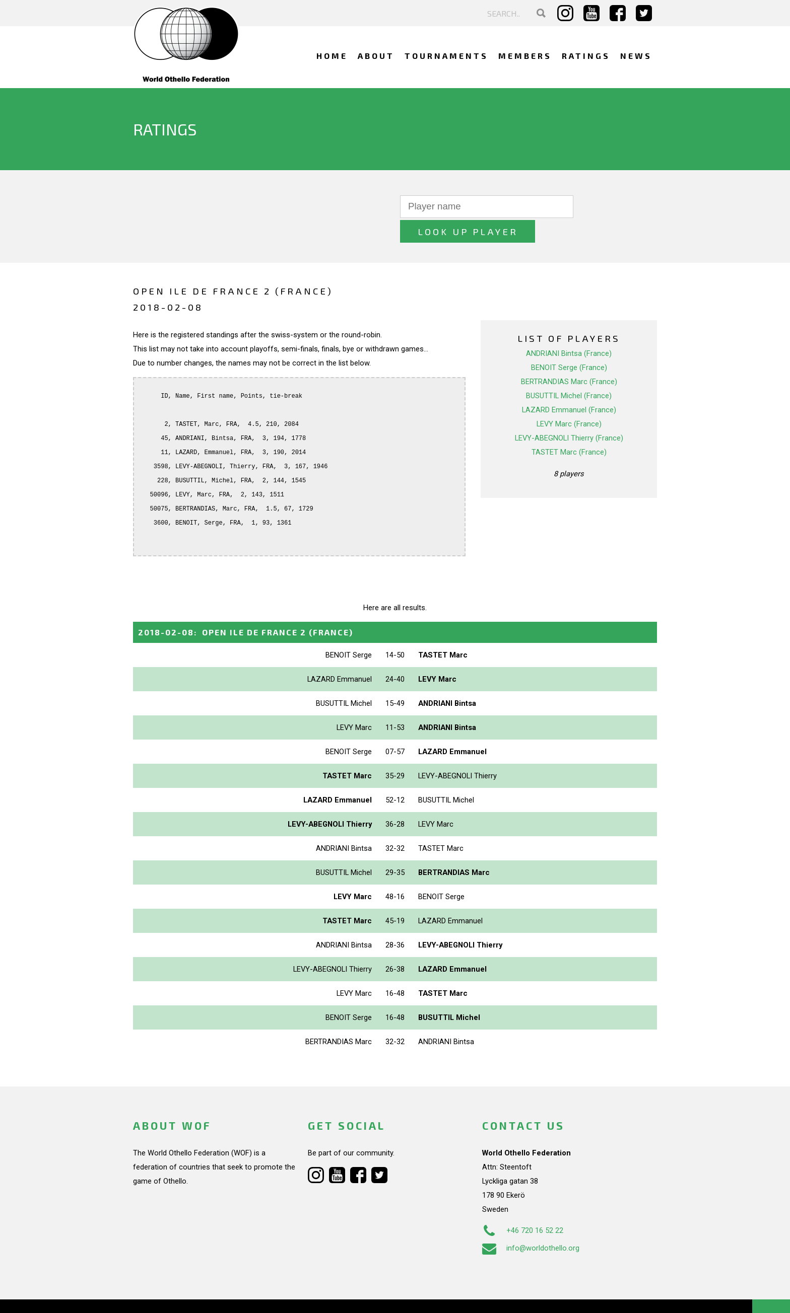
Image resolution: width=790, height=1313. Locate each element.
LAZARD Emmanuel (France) (569, 385)
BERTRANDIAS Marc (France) (569, 356)
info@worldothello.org (530, 1223)
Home (332, 55)
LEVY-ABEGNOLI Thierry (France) (569, 413)
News (636, 55)
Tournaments (446, 55)
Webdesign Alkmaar (176, 1295)
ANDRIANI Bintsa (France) (569, 328)
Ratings (586, 55)
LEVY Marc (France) (569, 399)
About (376, 55)
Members (525, 55)
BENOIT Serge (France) (569, 342)
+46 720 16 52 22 (522, 1205)
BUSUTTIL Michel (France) (569, 371)
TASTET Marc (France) (569, 427)
